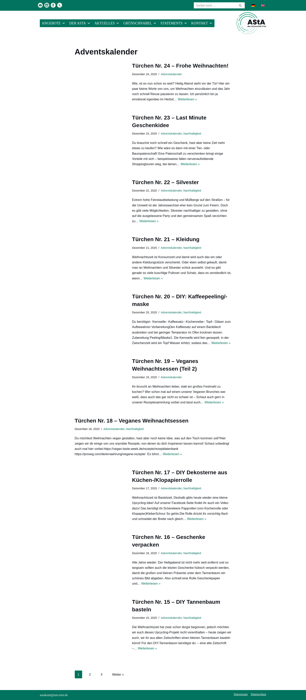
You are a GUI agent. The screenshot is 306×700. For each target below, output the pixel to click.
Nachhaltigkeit (191, 133)
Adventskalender (171, 74)
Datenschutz (258, 694)
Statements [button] (173, 23)
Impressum (241, 694)
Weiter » (118, 674)
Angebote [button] (53, 23)
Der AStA (80, 23)
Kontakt (202, 23)
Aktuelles (106, 23)
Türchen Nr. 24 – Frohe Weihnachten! (180, 66)
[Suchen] (215, 5)
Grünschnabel (140, 23)
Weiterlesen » (187, 99)
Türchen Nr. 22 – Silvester (165, 182)
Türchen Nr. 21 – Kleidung (165, 239)
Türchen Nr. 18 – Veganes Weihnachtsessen (132, 421)
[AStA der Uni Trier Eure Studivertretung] (251, 23)
